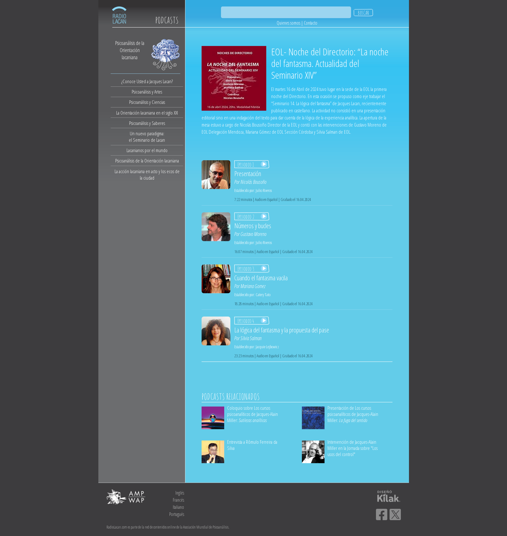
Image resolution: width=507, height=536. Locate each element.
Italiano (178, 507)
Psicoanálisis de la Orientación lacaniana (147, 160)
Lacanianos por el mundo (147, 150)
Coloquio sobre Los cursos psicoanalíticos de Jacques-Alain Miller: (252, 414)
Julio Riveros (264, 190)
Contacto (310, 23)
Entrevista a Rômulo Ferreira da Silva (252, 445)
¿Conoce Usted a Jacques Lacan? (147, 81)
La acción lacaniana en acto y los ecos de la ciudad (147, 174)
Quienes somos (288, 23)
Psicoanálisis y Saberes (147, 123)
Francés (178, 500)
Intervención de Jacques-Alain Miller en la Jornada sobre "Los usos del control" (352, 448)
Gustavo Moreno (253, 234)
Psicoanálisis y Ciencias (147, 102)
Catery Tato (263, 294)
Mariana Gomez (252, 286)
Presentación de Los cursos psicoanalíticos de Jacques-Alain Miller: (352, 414)
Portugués (176, 514)
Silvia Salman (250, 338)
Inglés (179, 493)
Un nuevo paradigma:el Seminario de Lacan (147, 136)
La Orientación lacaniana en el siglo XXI (147, 112)
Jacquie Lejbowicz (267, 347)
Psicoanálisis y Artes (147, 91)
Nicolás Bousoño (253, 181)
